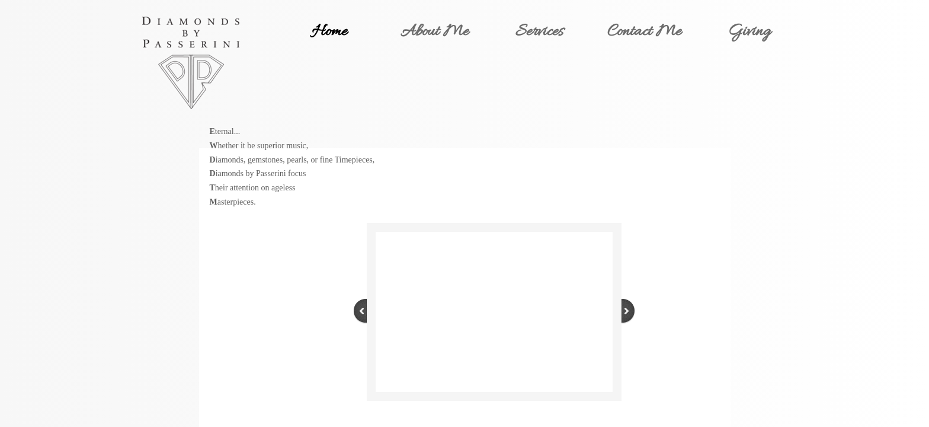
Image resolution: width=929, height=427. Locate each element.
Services (539, 32)
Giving (749, 32)
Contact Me (644, 32)
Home (329, 32)
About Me (435, 32)
